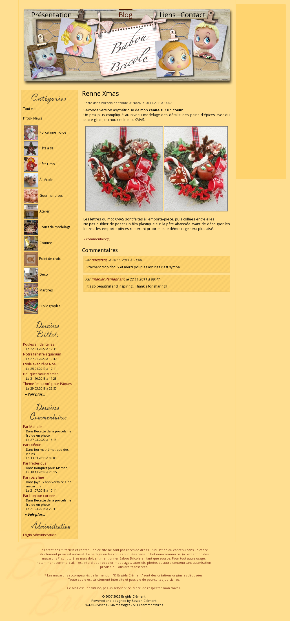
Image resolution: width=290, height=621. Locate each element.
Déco (36, 274)
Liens (168, 14)
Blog (125, 14)
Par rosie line (33, 477)
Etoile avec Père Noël (40, 364)
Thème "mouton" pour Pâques (47, 383)
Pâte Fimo (39, 164)
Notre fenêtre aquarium (42, 354)
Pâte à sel (39, 148)
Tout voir (30, 108)
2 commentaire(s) (96, 239)
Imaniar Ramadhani (107, 279)
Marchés (38, 290)
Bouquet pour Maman (41, 374)
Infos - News (32, 118)
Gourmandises (43, 195)
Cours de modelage (47, 227)
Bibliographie (42, 306)
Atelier (37, 211)
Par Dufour (32, 445)
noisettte (99, 259)
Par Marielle (32, 426)
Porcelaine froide (45, 132)
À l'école (38, 179)
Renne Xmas (100, 93)
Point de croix (42, 258)
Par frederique (35, 463)
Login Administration (39, 534)
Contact (193, 14)
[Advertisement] (261, 91)
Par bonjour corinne (39, 495)
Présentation (51, 14)
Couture (38, 242)
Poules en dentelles (38, 344)
